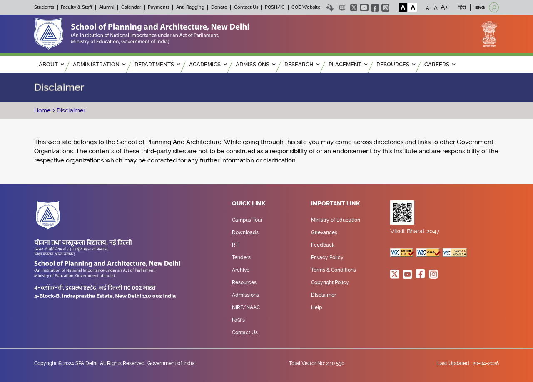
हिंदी (462, 7)
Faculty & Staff (76, 7)
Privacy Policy (327, 257)
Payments (158, 7)
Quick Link (249, 203)
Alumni (107, 7)
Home (42, 110)
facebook (375, 8)
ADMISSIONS (255, 64)
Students (44, 7)
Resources (244, 282)
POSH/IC (275, 7)
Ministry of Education (335, 220)
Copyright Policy (330, 282)
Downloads (245, 232)
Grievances (324, 232)
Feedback (322, 245)
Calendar (131, 7)
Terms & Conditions (333, 270)
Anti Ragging (190, 7)
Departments (157, 64)
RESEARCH (301, 64)
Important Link (335, 203)
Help (316, 307)
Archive (240, 270)
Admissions (245, 295)
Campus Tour (247, 220)
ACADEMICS (208, 64)
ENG (480, 7)
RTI (235, 245)
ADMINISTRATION (99, 64)
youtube (364, 7)
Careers (439, 64)
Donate (219, 7)
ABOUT (51, 64)
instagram (385, 8)
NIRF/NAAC (246, 307)
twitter (353, 7)
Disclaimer (70, 110)
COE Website (306, 7)
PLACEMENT (348, 64)
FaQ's (238, 320)
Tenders (241, 257)
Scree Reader (342, 8)
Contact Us (246, 7)
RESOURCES (395, 64)
